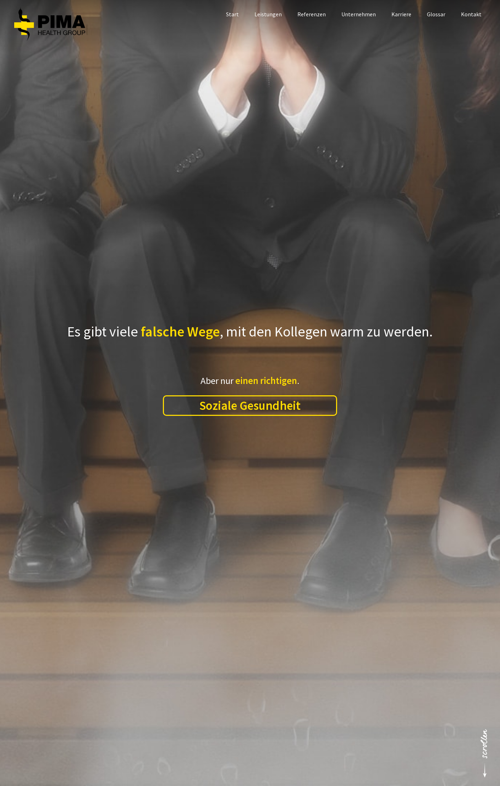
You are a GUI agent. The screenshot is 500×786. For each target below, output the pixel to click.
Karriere (401, 14)
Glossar (436, 14)
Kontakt (471, 14)
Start (232, 14)
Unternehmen (358, 14)
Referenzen (311, 14)
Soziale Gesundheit (250, 405)
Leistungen (268, 14)
